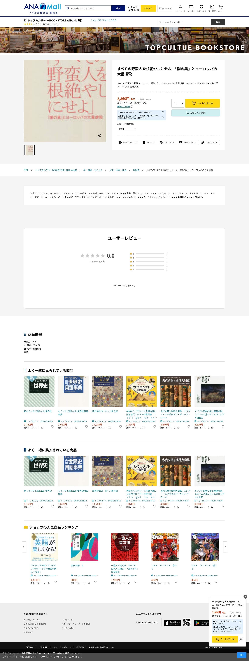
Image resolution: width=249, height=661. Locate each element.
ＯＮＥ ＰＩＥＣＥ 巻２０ (164, 567)
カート (220, 11)
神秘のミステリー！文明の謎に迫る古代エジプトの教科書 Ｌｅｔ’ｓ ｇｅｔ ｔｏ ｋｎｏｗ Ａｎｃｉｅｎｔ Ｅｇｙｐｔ (141, 414)
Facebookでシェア (130, 142)
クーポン (191, 11)
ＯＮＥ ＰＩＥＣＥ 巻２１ (204, 567)
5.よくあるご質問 (31, 628)
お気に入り (201, 11)
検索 (118, 8)
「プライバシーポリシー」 (51, 656)
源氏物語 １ (77, 565)
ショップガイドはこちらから (104, 20)
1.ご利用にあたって (32, 619)
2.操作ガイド (67, 619)
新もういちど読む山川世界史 (38, 411)
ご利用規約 (43, 647)
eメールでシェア (190, 142)
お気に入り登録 (197, 112)
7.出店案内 (28, 632)
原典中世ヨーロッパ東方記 (105, 411)
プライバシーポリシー (62, 647)
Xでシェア (150, 142)
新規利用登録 (165, 8)
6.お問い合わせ (68, 628)
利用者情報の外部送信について (102, 647)
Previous (24, 546)
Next (225, 546)
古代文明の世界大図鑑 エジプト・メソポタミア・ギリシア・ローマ (175, 414)
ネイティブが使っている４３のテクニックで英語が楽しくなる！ (43, 568)
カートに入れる (228, 639)
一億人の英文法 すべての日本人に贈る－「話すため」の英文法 (124, 568)
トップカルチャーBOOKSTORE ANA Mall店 (54, 20)
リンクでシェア (211, 142)
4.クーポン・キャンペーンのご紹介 (76, 623)
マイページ (180, 11)
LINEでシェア (169, 142)
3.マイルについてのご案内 (35, 623)
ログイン (148, 8)
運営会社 (30, 647)
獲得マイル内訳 (123, 106)
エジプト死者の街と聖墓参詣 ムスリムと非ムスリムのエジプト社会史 (209, 414)
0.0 (111, 255)
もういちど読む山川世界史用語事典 (73, 413)
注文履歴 (212, 11)
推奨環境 (80, 647)
